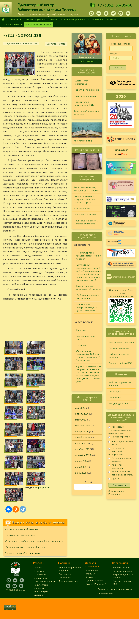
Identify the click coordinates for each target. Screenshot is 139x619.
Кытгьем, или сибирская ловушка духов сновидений (86, 307)
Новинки (53, 19)
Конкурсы (91, 577)
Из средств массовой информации (116, 451)
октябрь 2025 (82, 449)
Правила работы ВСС (120, 363)
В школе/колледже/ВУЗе (120, 443)
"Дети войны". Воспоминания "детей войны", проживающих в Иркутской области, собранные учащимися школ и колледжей (88, 272)
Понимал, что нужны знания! (20, 535)
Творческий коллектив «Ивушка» (86, 112)
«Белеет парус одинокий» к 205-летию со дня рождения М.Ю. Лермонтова (88, 356)
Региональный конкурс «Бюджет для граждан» (86, 189)
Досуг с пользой (11, 24)
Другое (113, 479)
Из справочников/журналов (119, 459)
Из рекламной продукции (117, 466)
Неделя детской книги (86, 90)
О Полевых (40, 574)
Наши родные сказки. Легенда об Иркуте (86, 222)
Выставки (111, 19)
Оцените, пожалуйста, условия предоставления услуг (121, 293)
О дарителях (40, 578)
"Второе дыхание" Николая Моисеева (25, 547)
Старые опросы (116, 491)
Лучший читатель (95, 580)
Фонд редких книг (119, 403)
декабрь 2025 (82, 437)
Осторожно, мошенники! (38, 24)
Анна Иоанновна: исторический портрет (88, 288)
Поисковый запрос (119, 43)
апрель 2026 (82, 413)
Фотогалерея (95, 19)
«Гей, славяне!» (87, 61)
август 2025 (81, 461)
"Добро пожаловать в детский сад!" (87, 297)
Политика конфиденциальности (114, 589)
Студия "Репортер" (96, 584)
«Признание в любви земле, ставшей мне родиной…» (34, 541)
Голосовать (119, 485)
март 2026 (80, 419)
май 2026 (80, 408)
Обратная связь (106, 593)
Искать (118, 67)
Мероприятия (42, 487)
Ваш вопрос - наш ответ (86, 337)
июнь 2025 (80, 473)
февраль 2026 (82, 425)
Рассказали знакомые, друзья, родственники (119, 429)
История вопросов (119, 348)
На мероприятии (119, 437)
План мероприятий (34, 19)
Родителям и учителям (73, 19)
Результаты (114, 494)
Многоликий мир (83, 140)
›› (88, 486)
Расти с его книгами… (85, 214)
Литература (115, 391)
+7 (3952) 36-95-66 (114, 5)
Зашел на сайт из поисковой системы (120, 473)
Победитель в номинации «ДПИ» (84, 103)
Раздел (113, 53)
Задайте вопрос (121, 567)
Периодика (115, 397)
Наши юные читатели (85, 96)
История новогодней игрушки (21, 529)
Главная (3, 19)
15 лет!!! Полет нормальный (81, 82)
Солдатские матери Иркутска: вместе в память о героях (84, 199)
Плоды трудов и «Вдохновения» (22, 553)
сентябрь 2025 (83, 455)
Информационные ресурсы (119, 355)
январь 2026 (82, 431)
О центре (13, 19)
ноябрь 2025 (82, 443)
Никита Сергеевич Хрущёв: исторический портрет (88, 255)
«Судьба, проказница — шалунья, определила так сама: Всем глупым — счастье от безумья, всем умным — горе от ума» (88, 374)
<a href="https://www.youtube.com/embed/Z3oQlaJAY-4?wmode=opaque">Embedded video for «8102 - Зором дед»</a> (35, 321)
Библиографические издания (120, 384)
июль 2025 (80, 467)
